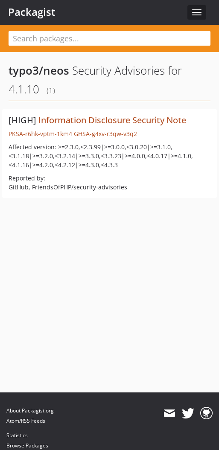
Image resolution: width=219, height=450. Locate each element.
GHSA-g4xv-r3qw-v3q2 (105, 134)
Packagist (31, 12)
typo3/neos (39, 70)
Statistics (17, 435)
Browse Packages (27, 445)
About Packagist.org (30, 410)
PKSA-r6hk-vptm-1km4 (40, 134)
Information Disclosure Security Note (112, 120)
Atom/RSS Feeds (25, 420)
